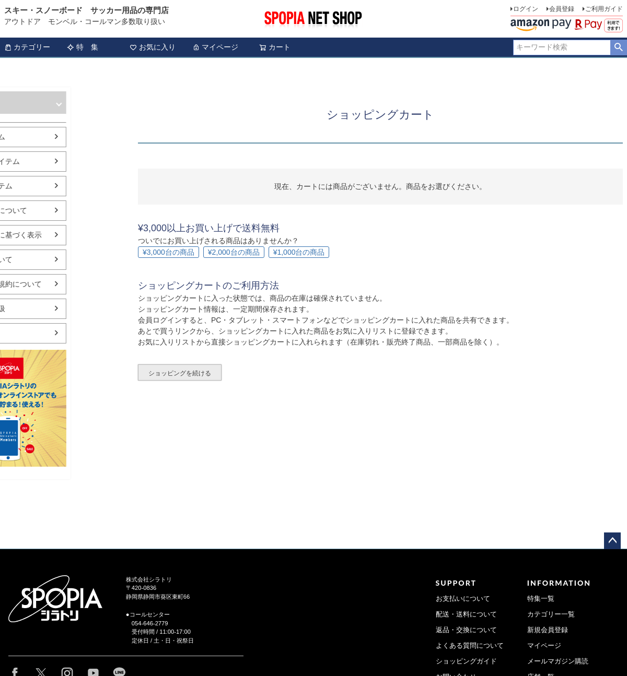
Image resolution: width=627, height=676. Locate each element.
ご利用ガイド (604, 9)
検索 (618, 47)
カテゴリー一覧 (551, 614)
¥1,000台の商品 (299, 252)
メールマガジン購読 (557, 661)
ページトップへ (612, 540)
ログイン (525, 9)
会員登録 (561, 9)
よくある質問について (470, 645)
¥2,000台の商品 (234, 252)
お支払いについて (463, 598)
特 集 (82, 47)
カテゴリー (27, 47)
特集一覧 (540, 598)
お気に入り (153, 47)
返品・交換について (466, 630)
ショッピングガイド (466, 661)
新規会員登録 (547, 630)
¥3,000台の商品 (168, 252)
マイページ (215, 47)
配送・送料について (466, 614)
